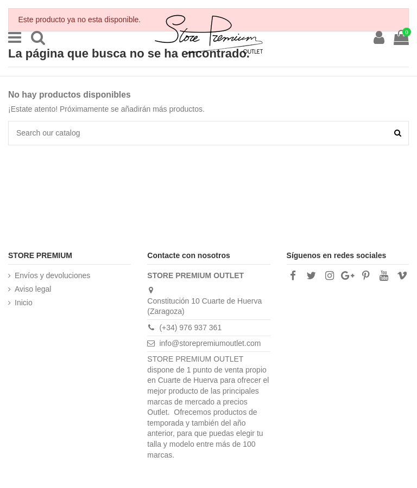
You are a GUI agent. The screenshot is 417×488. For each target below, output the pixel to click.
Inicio (24, 302)
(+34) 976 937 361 (190, 327)
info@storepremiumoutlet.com (210, 343)
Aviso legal (33, 289)
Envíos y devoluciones (52, 275)
